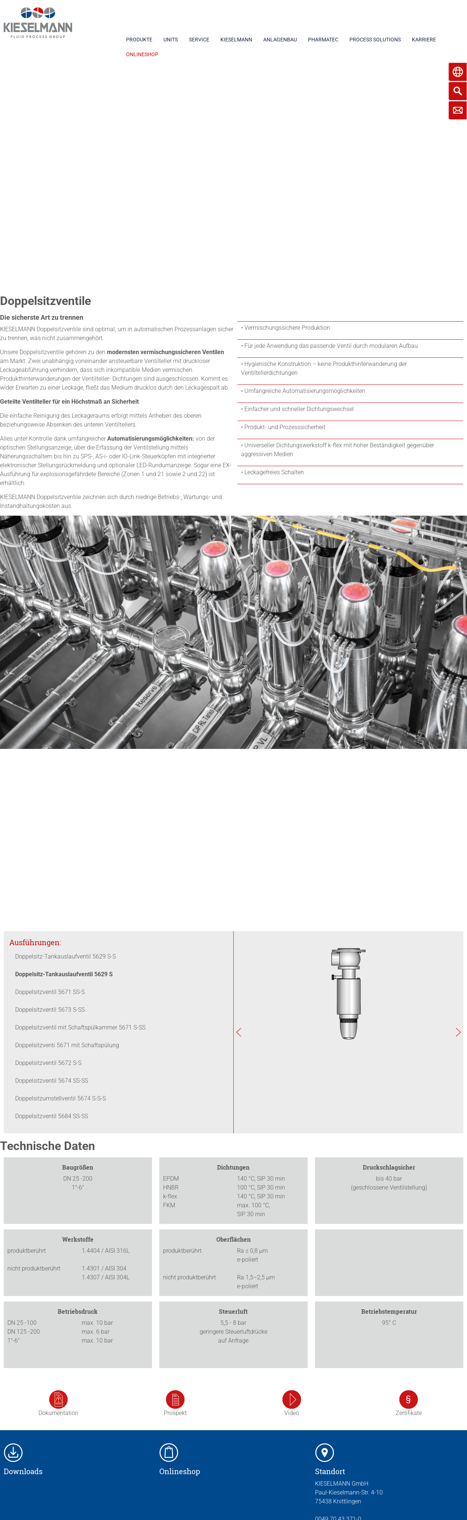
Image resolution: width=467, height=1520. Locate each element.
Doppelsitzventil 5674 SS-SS (51, 1080)
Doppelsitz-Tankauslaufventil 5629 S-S (65, 956)
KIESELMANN (236, 40)
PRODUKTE (139, 40)
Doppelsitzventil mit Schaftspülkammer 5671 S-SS (80, 1027)
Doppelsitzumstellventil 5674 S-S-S (60, 1098)
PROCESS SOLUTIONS (375, 40)
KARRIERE (424, 40)
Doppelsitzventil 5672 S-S (48, 1062)
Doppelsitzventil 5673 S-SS (50, 1009)
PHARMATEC (323, 40)
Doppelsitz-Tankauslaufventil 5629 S (64, 974)
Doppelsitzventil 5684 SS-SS (51, 1116)
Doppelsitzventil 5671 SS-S (50, 991)
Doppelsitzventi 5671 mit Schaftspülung (67, 1045)
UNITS (170, 40)
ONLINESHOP (142, 54)
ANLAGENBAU (280, 40)
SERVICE (199, 40)
